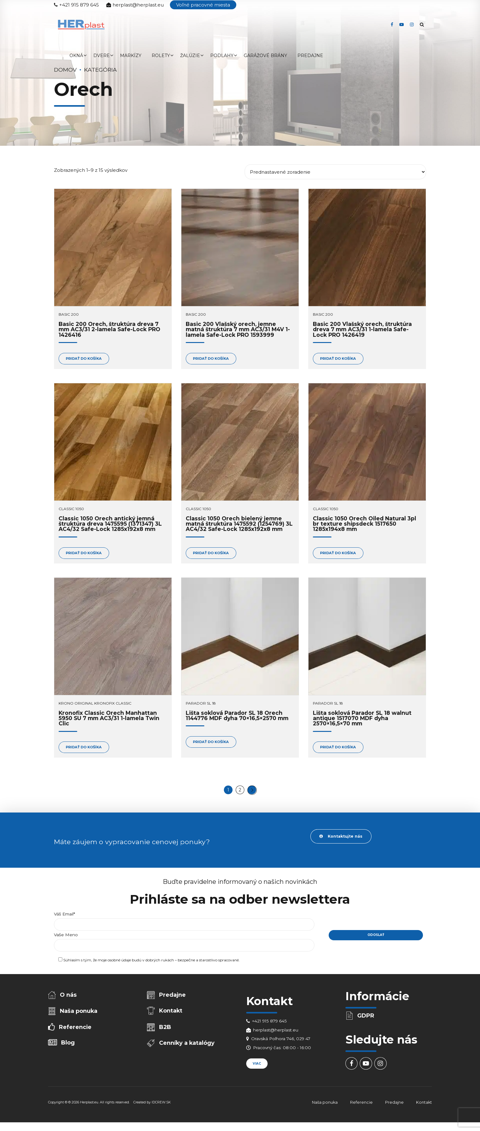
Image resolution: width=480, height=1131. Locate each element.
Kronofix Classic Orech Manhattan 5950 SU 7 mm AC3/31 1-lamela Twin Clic (109, 719)
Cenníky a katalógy (187, 1048)
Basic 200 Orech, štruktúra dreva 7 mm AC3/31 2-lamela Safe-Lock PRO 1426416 (109, 329)
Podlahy (221, 55)
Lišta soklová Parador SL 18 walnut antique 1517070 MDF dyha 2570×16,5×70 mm (362, 719)
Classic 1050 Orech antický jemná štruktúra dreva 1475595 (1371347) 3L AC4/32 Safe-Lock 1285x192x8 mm (110, 524)
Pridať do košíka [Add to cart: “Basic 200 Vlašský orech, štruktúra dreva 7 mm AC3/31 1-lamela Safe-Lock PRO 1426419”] (340, 359)
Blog (68, 1048)
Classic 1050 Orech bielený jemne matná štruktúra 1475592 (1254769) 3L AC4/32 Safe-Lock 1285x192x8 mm (239, 524)
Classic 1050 (71, 509)
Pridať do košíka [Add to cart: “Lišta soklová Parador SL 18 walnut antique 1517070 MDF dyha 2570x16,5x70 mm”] (340, 749)
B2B (166, 1032)
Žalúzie (190, 55)
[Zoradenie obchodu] (335, 171)
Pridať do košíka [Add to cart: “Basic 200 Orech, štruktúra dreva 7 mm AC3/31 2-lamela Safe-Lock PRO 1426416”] (85, 359)
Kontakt (171, 1015)
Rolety (161, 55)
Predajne (310, 55)
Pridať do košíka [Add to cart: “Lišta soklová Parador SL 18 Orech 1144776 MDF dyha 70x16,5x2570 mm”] (212, 743)
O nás (68, 998)
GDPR (366, 1019)
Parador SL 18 (201, 704)
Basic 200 (69, 314)
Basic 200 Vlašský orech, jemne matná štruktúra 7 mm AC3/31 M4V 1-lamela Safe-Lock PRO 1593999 (238, 329)
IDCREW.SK (161, 1107)
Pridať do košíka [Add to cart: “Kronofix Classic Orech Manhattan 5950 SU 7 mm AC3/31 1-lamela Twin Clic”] (85, 749)
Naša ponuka (79, 1015)
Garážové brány (265, 55)
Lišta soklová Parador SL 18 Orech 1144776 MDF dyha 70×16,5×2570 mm (237, 717)
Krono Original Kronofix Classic (95, 704)
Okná (76, 55)
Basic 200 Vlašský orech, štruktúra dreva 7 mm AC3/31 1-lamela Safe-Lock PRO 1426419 (362, 329)
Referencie (75, 1032)
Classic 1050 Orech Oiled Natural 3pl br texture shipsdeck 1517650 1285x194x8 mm (364, 524)
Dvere (101, 55)
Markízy (130, 55)
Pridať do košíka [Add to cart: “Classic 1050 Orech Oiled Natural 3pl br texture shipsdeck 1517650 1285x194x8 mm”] (340, 554)
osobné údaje (119, 964)
